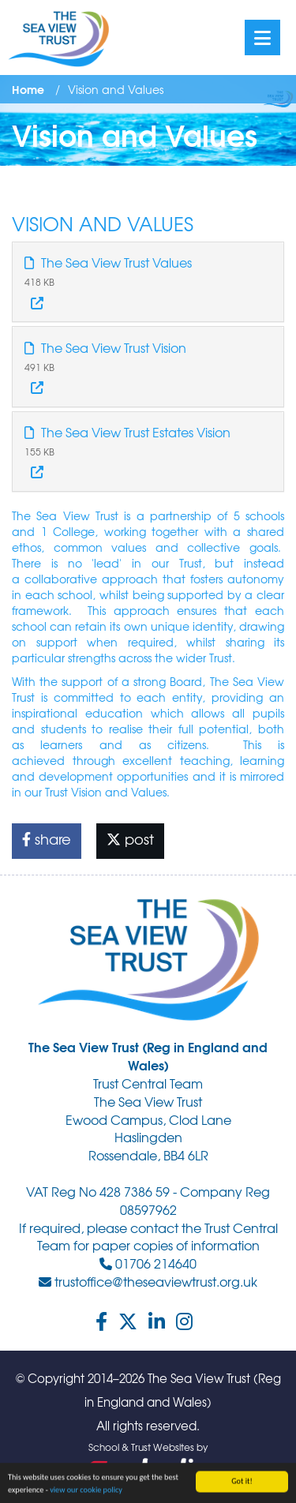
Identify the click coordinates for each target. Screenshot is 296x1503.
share (46, 838)
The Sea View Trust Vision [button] (105, 347)
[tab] (148, 281)
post (130, 838)
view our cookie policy (86, 1491)
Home (28, 89)
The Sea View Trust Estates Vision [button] (127, 431)
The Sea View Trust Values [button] (108, 262)
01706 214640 (148, 1263)
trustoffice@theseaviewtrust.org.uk (148, 1281)
